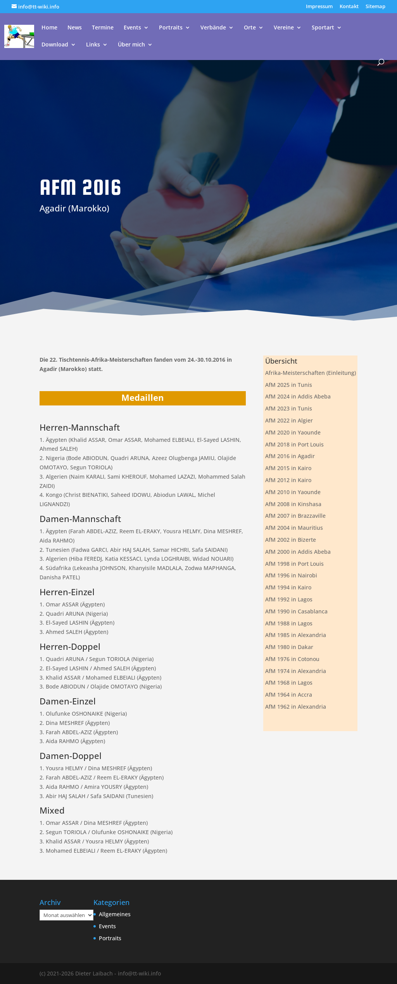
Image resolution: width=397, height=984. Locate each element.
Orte (250, 28)
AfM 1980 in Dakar (289, 647)
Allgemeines (115, 914)
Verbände (213, 28)
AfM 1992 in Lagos (288, 599)
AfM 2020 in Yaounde (293, 432)
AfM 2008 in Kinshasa (293, 504)
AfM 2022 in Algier (289, 420)
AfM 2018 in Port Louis (294, 444)
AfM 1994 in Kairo (288, 587)
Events (132, 28)
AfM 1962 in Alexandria (295, 706)
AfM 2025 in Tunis (288, 384)
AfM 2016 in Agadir (290, 456)
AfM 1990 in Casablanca (296, 611)
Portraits (171, 28)
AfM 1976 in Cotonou (292, 659)
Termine (103, 28)
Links (93, 45)
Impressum (319, 7)
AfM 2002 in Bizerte (290, 539)
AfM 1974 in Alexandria (295, 671)
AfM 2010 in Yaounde (293, 492)
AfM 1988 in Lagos (288, 623)
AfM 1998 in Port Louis (294, 563)
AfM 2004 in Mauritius (294, 527)
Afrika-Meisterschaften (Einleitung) (310, 372)
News (74, 28)
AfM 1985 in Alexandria (295, 635)
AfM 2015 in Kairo (288, 468)
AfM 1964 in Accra (288, 694)
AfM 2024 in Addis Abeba (298, 396)
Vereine (284, 28)
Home (49, 28)
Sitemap (375, 7)
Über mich (131, 45)
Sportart (323, 28)
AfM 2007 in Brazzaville (295, 515)
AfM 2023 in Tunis (288, 408)
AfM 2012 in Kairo (288, 480)
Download (54, 45)
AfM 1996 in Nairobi (291, 575)
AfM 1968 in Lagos (288, 682)
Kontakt (349, 7)
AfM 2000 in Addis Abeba (298, 551)
